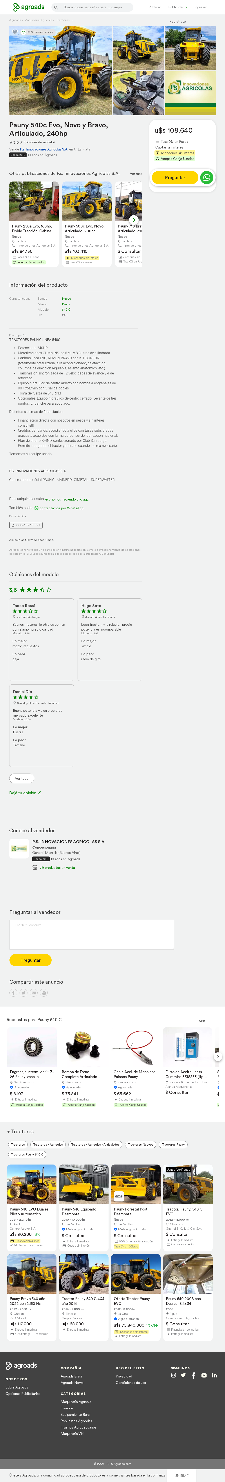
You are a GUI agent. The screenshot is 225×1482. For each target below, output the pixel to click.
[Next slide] (134, 220)
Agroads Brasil (71, 1376)
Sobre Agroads (16, 1387)
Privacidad (124, 1376)
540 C (66, 310)
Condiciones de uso (131, 1382)
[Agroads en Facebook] (193, 1375)
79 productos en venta (57, 867)
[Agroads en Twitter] (183, 1375)
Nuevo (66, 299)
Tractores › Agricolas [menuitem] (48, 1144)
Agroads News (72, 1382)
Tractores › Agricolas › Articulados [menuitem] (95, 1144)
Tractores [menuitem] (18, 1144)
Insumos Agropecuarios (78, 1427)
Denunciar (108, 553)
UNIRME (181, 1475)
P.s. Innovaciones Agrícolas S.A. (44, 149)
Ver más (136, 173)
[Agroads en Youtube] (204, 1375)
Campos (67, 1408)
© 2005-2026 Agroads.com (112, 1464)
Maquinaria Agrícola (76, 1401)
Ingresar (200, 7)
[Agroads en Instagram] (173, 1375)
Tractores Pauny (173, 1144)
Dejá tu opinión (25, 792)
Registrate (177, 21)
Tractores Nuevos (140, 1144)
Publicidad (176, 7)
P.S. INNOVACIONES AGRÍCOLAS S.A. (68, 841)
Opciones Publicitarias (22, 1393)
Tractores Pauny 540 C (27, 1154)
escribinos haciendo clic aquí (67, 499)
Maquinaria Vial (72, 1433)
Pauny (66, 304)
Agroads (15, 20)
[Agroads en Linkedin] (214, 1375)
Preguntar (175, 177)
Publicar (155, 7)
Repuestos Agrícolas (76, 1421)
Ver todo (22, 778)
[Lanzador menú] (6, 7)
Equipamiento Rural (75, 1414)
